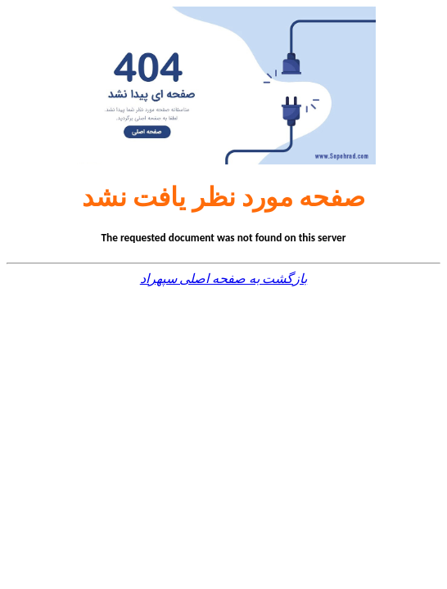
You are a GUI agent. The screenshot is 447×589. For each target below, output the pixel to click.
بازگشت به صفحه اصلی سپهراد (223, 278)
